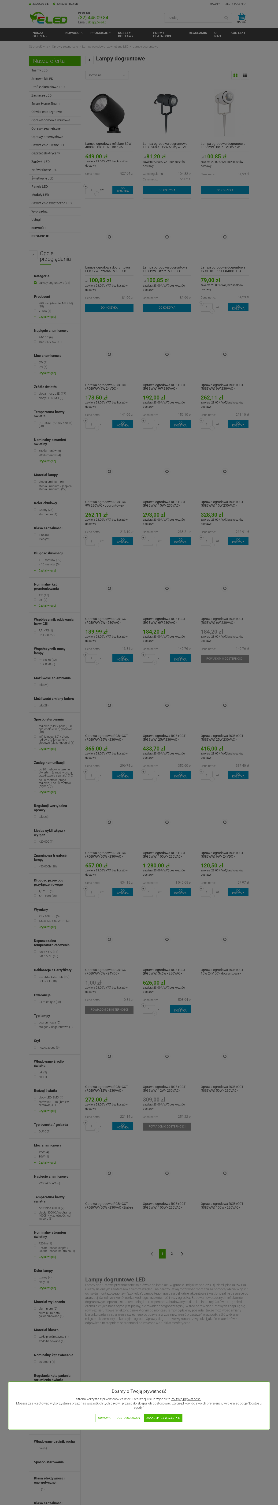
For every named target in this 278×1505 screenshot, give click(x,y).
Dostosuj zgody (128, 1417)
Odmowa (104, 1417)
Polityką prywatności (186, 1399)
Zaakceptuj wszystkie (163, 1417)
